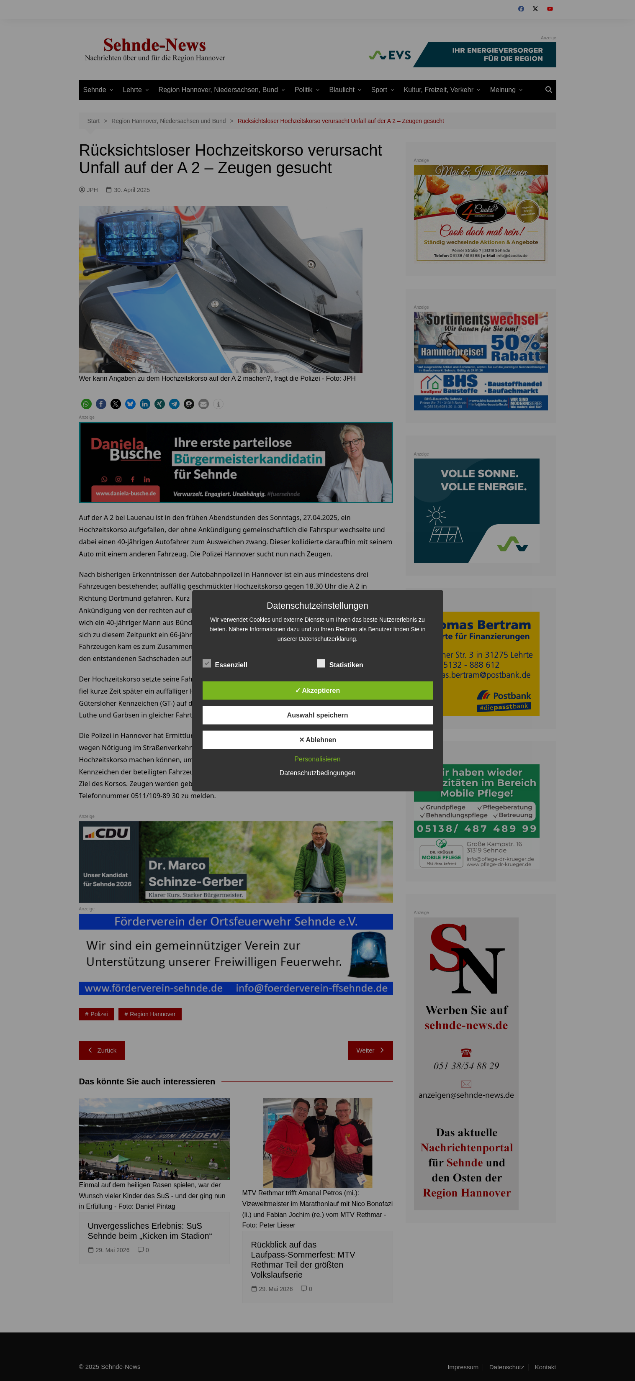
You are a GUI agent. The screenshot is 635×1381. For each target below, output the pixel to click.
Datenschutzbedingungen (317, 772)
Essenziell (225, 663)
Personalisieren (317, 758)
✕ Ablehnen (318, 739)
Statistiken (340, 663)
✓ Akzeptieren (317, 690)
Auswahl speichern (317, 714)
